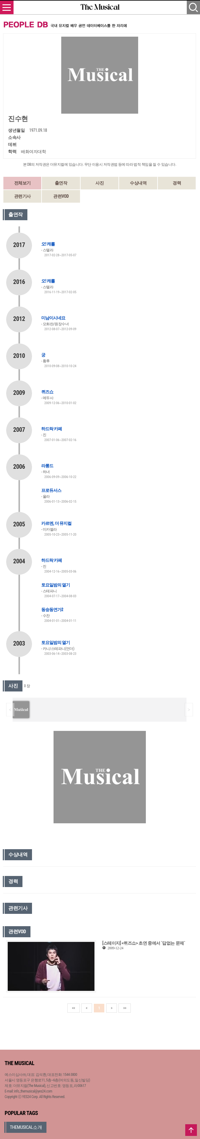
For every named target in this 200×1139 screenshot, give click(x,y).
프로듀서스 (51, 490)
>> (124, 1008)
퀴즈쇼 (47, 391)
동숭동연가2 (52, 609)
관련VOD (61, 196)
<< (73, 1008)
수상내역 (138, 182)
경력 (177, 182)
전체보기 (22, 182)
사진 (99, 182)
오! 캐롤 (48, 243)
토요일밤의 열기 (55, 584)
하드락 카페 (51, 428)
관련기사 (22, 196)
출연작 (61, 182)
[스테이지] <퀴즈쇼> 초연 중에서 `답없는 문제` (143, 943)
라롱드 (47, 465)
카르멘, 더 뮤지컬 (56, 523)
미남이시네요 (53, 317)
